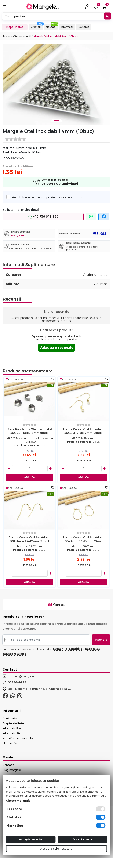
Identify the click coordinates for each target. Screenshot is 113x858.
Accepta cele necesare (56, 848)
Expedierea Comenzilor (18, 738)
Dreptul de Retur (14, 723)
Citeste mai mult (18, 800)
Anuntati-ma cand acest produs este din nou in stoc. (47, 197)
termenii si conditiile (67, 648)
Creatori (36, 27)
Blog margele (12, 770)
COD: (6, 158)
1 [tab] (56, 120)
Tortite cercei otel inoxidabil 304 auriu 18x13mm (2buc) (83, 539)
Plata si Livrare (12, 743)
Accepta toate (82, 839)
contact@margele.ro (20, 676)
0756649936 (14, 682)
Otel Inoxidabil (22, 36)
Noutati (50, 27)
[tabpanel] (56, 84)
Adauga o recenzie (56, 348)
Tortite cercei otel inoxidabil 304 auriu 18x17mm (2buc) (83, 430)
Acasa (6, 36)
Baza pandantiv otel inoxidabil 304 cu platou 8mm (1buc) (29, 430)
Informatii (67, 27)
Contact (83, 27)
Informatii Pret (12, 728)
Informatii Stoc (13, 733)
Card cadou (10, 718)
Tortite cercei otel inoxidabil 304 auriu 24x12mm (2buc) (29, 539)
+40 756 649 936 (43, 217)
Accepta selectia (31, 839)
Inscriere (101, 639)
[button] (9, 6)
